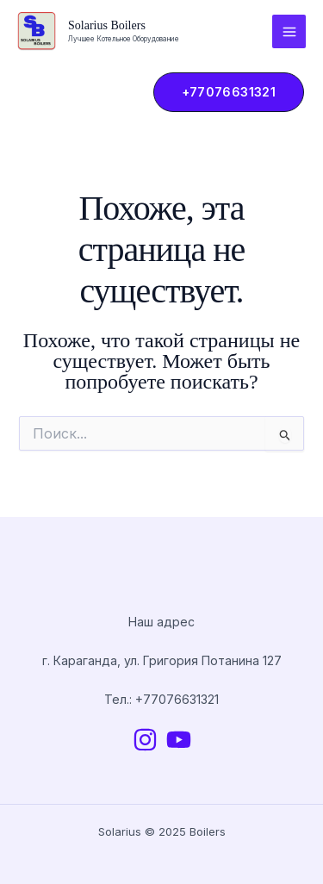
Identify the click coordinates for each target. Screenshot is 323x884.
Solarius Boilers (107, 25)
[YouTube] (178, 739)
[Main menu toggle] (289, 31)
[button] (221, 92)
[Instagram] (145, 739)
